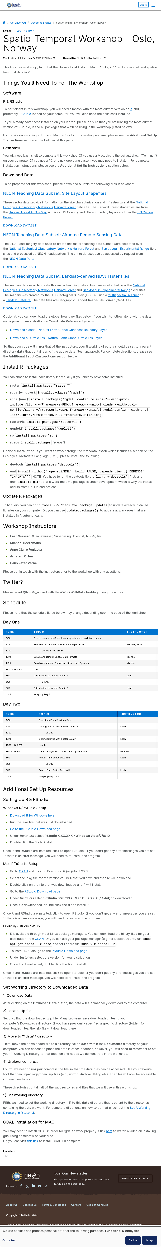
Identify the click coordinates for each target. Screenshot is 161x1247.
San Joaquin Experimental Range (125, 248)
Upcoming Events (41, 22)
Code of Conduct (97, 1204)
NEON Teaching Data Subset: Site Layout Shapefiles (55, 193)
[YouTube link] (40, 1186)
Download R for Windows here (32, 815)
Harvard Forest (65, 207)
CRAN (23, 871)
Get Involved (18, 22)
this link (32, 1141)
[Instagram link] (46, 1186)
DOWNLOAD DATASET (20, 225)
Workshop (26, 30)
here (109, 1131)
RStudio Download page (42, 891)
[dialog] (80, 1236)
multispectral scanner (123, 295)
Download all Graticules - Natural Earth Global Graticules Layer (56, 338)
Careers (76, 1204)
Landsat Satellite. (18, 300)
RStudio (25, 114)
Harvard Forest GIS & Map (28, 212)
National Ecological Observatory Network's (40, 248)
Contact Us (30, 1204)
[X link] (27, 1186)
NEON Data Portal (22, 258)
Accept (149, 1240)
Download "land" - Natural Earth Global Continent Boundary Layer (58, 330)
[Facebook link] (21, 1186)
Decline (133, 1240)
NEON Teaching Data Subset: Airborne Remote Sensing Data (63, 234)
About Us (11, 1204)
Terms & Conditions (54, 1204)
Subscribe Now (134, 1178)
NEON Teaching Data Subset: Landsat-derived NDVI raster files (66, 276)
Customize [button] (8, 1240)
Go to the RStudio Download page (35, 829)
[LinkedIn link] (33, 1186)
